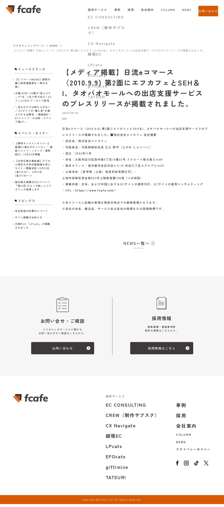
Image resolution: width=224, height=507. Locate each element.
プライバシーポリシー (193, 452)
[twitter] (206, 467)
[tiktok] (196, 467)
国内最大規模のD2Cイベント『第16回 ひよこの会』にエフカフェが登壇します (33, 185)
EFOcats (116, 459)
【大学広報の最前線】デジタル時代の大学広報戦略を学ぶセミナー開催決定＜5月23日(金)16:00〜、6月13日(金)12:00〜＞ (33, 168)
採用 (124, 10)
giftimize (117, 470)
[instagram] (186, 467)
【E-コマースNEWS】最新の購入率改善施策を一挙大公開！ (32, 83)
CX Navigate (121, 428)
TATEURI (116, 480)
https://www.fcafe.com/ (95, 193)
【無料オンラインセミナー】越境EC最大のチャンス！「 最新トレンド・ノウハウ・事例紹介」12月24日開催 (33, 149)
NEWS (179, 10)
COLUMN (161, 10)
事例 (110, 10)
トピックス (69, 120)
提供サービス (90, 10)
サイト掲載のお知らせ (28, 217)
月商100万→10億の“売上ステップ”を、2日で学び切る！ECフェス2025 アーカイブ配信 (33, 96)
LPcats (114, 449)
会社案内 (140, 10)
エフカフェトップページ (28, 45)
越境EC (114, 438)
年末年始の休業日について (31, 211)
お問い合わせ (204, 10)
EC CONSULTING (126, 407)
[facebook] (177, 467)
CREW (133, 418)
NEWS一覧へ (136, 246)
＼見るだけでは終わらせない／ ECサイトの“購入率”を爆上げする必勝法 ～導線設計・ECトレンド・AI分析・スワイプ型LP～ (33, 114)
